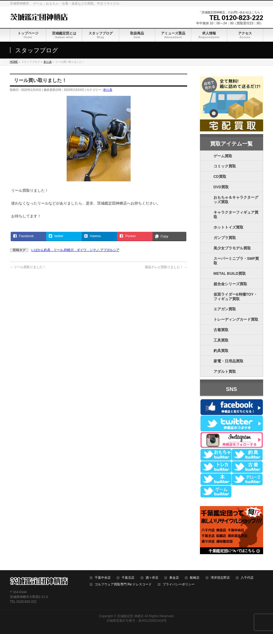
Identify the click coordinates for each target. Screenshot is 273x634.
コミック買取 (225, 166)
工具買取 (221, 340)
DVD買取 (221, 187)
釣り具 (107, 89)
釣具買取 (221, 351)
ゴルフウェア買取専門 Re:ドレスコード (123, 584)
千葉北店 (128, 578)
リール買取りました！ (28, 267)
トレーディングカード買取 (236, 319)
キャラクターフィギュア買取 (236, 214)
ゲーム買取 (223, 156)
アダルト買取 (225, 371)
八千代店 (247, 578)
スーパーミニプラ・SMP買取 (236, 260)
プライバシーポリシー (179, 584)
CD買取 (220, 176)
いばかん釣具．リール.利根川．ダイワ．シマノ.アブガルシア (75, 250)
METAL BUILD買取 (230, 273)
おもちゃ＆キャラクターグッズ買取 (236, 199)
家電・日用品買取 (228, 361)
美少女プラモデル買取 (232, 248)
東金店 (174, 578)
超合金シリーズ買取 (230, 284)
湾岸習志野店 (220, 578)
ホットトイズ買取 (228, 227)
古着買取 (221, 330)
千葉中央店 (103, 578)
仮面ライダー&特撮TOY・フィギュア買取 (236, 296)
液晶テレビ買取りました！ (166, 267)
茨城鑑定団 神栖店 (130, 616)
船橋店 (194, 578)
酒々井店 (152, 578)
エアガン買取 (225, 309)
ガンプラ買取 (225, 238)
